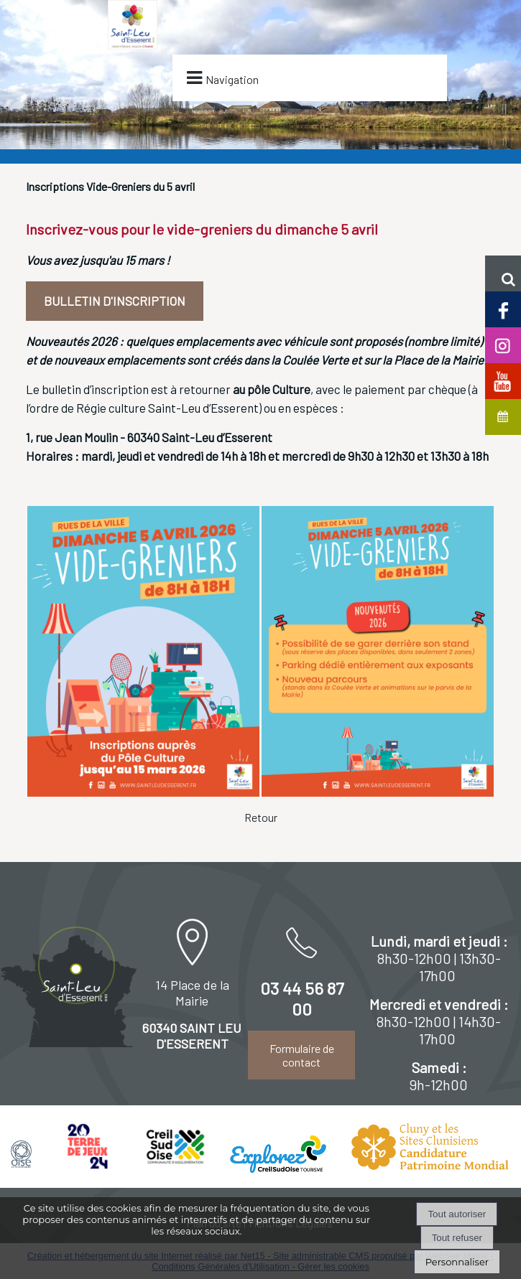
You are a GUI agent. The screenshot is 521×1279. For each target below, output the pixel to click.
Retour (260, 817)
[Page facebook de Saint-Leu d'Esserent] (503, 308)
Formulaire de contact (301, 1055)
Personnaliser (457, 1262)
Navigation (232, 79)
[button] (503, 273)
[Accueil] (133, 54)
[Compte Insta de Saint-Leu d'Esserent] (503, 344)
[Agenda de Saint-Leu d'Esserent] (503, 416)
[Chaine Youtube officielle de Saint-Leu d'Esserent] (503, 380)
